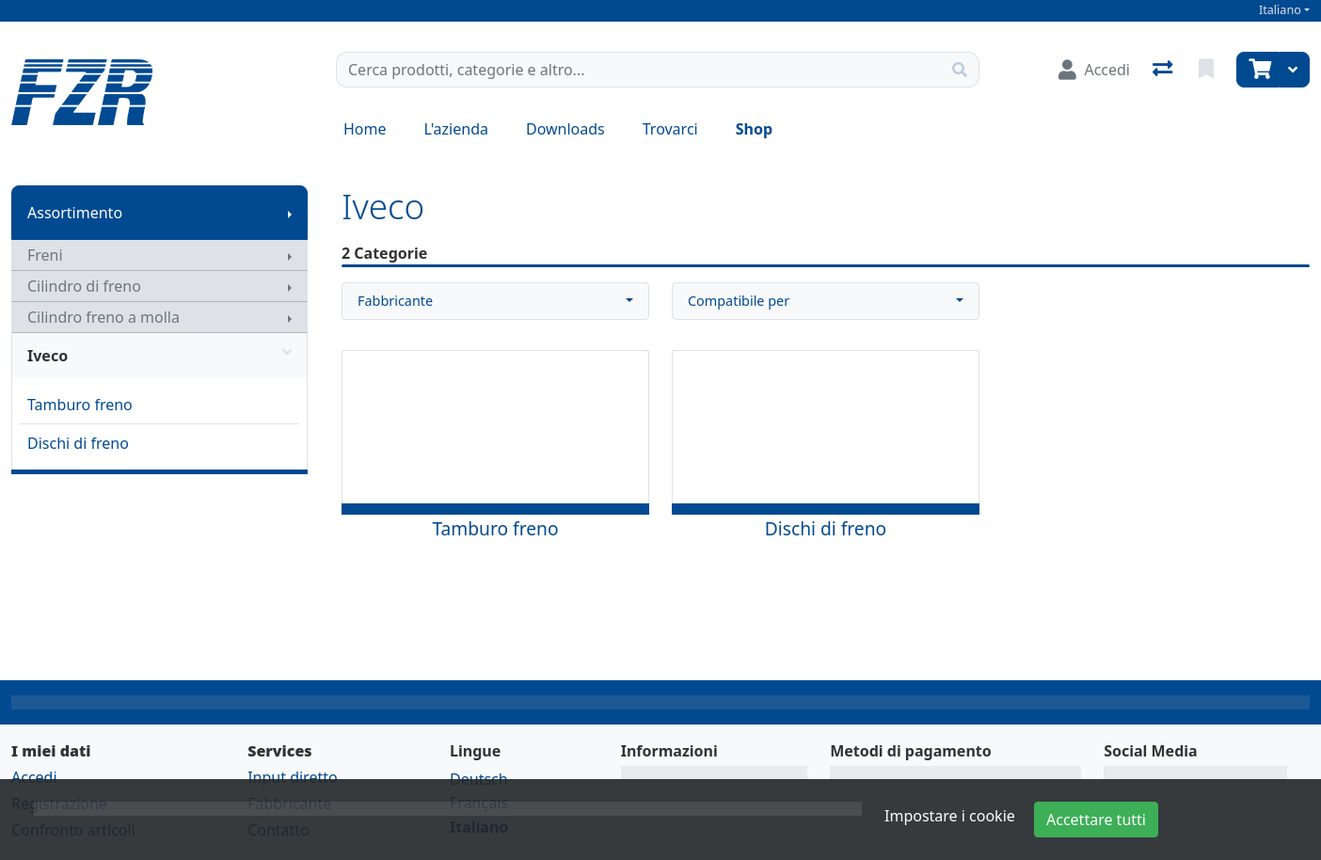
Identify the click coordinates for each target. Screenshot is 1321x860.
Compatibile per (738, 301)
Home (365, 129)
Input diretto (292, 777)
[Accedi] (1094, 69)
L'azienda (456, 129)
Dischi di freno (78, 443)
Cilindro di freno (84, 286)
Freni (45, 255)
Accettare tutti (1096, 819)
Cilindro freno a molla (103, 317)
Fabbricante (395, 301)
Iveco (159, 355)
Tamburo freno (80, 404)
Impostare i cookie (949, 815)
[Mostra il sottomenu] (290, 212)
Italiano (1280, 10)
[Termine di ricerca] (639, 70)
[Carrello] (1258, 70)
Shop (754, 129)
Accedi (34, 777)
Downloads (565, 129)
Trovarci (670, 129)
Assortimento (74, 212)
